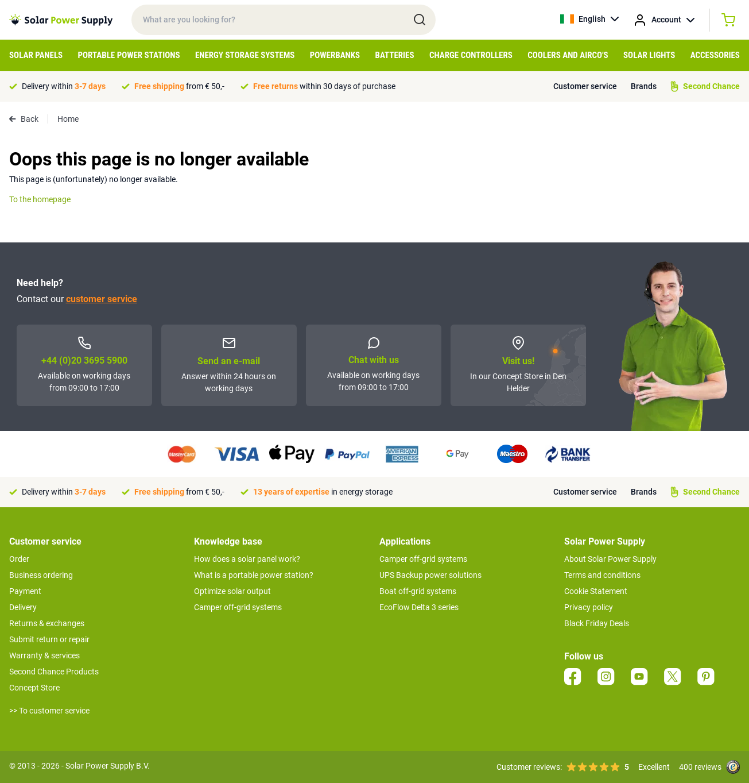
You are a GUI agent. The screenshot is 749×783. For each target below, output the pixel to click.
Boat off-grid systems (417, 591)
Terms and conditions (602, 575)
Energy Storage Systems (245, 55)
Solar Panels (36, 55)
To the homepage (40, 199)
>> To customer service (49, 710)
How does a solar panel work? (247, 559)
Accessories (715, 55)
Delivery (23, 607)
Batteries (394, 55)
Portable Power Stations (129, 55)
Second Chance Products (54, 671)
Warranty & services (44, 655)
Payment (25, 591)
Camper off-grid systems (238, 607)
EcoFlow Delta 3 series (419, 607)
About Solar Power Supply (610, 559)
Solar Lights (649, 55)
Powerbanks (335, 55)
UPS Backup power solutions (430, 575)
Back (23, 119)
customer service (101, 299)
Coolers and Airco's (567, 55)
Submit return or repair (49, 639)
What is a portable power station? (253, 575)
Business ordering (41, 575)
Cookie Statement (595, 591)
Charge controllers (471, 55)
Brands (644, 86)
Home (68, 119)
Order (19, 559)
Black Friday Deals (596, 623)
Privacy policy (588, 607)
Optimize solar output (232, 591)
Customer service (585, 86)
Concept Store (34, 687)
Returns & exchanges (46, 623)
